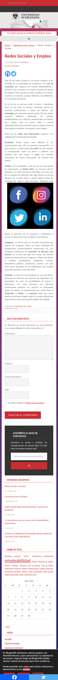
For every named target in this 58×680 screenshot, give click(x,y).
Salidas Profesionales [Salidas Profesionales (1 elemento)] (11, 575)
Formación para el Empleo (16, 496)
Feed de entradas (12, 643)
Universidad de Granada (25, 16)
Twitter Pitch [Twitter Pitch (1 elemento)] (28, 575)
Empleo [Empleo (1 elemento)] (34, 561)
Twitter (29, 311)
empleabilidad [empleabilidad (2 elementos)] (18, 560)
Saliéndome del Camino (23, 306)
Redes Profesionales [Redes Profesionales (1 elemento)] (35, 571)
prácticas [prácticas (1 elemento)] (25, 571)
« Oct (7, 626)
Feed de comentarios (14, 647)
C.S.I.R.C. (16, 670)
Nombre (9, 363)
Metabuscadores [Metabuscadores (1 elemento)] (33, 568)
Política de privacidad (34, 403)
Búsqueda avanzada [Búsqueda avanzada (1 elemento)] (12, 556)
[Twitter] (13, 73)
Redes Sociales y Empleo (15, 486)
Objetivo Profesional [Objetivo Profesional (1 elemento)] (46, 568)
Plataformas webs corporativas (33, 670)
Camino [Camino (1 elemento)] (26, 556)
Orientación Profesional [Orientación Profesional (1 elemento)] (13, 571)
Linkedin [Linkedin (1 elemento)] (24, 568)
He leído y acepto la (25, 403)
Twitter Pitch (37, 311)
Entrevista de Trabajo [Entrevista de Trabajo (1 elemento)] (45, 561)
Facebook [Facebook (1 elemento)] (15, 565)
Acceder (8, 639)
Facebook (29, 308)
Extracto (22, 308)
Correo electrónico (13, 376)
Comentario (10, 333)
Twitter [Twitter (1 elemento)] (21, 575)
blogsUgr (46, 664)
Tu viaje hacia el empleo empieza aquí (29, 33)
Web (7, 390)
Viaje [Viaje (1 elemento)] (34, 575)
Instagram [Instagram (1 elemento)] (17, 568)
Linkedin (45, 308)
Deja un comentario (12, 66)
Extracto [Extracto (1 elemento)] (7, 565)
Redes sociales (21, 311)
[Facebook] (7, 73)
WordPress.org (11, 652)
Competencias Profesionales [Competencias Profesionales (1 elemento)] (42, 556)
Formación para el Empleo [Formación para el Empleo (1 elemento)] (30, 565)
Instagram (37, 308)
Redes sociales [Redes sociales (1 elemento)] (48, 571)
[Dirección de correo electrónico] (29, 456)
